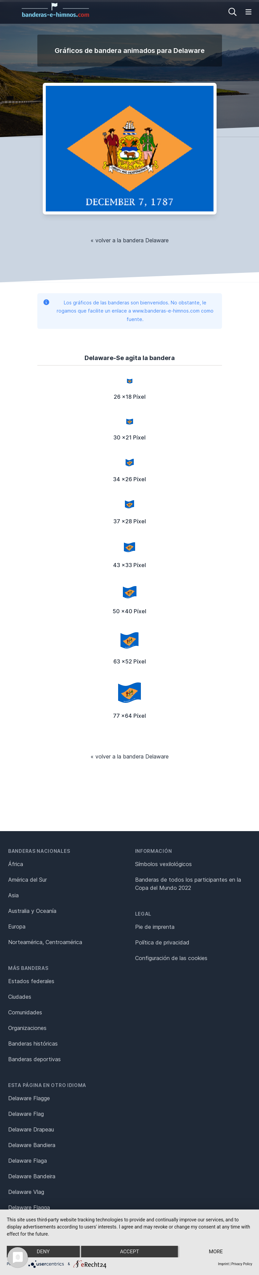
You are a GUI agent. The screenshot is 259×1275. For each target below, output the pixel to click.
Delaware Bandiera (31, 1145)
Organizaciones (27, 1028)
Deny (43, 1252)
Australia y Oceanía (32, 910)
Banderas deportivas (34, 1059)
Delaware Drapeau (31, 1129)
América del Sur (27, 879)
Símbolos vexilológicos (163, 864)
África (15, 864)
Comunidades (25, 1012)
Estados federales (31, 981)
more (216, 1252)
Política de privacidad (162, 942)
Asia (13, 895)
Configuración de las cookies (171, 958)
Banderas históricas (33, 1043)
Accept (129, 1252)
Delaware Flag (26, 1113)
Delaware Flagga (29, 1207)
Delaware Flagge (29, 1098)
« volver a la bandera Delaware (130, 240)
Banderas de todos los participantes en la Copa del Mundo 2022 (188, 883)
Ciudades (19, 996)
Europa (16, 926)
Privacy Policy (241, 1264)
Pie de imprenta (154, 926)
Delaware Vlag (26, 1191)
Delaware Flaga (27, 1160)
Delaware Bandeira (31, 1176)
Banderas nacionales (39, 851)
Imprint (223, 1264)
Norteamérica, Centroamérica (45, 942)
